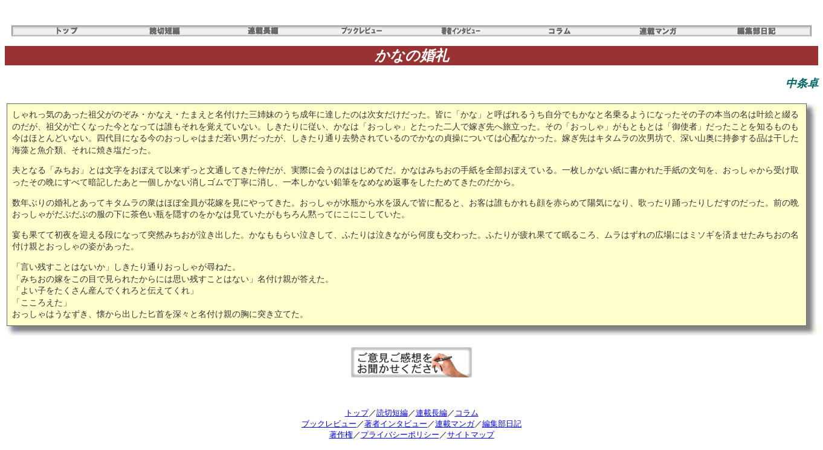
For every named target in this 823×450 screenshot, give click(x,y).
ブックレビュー (329, 423)
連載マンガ (454, 423)
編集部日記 (501, 423)
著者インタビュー (395, 423)
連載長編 (431, 412)
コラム (467, 412)
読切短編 (392, 412)
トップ (357, 412)
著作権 (341, 434)
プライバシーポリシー (400, 434)
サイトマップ (470, 434)
